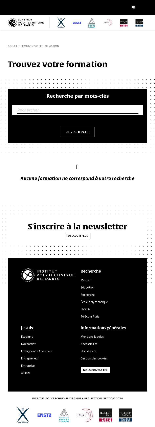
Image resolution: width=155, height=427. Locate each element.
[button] (134, 8)
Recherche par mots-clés (77, 96)
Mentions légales (92, 337)
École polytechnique (94, 302)
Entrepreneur (30, 358)
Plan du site (88, 351)
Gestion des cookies (94, 358)
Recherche (88, 295)
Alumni (25, 373)
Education (87, 287)
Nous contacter (95, 370)
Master (86, 280)
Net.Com (109, 398)
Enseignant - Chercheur (36, 351)
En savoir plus (77, 235)
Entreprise (28, 366)
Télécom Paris (90, 317)
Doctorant (28, 344)
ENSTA (85, 309)
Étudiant (27, 337)
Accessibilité (89, 344)
